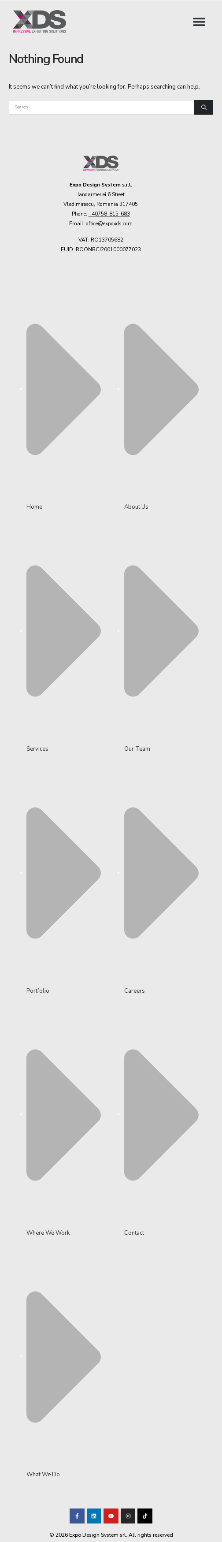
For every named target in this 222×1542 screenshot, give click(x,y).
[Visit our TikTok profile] (128, 1515)
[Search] (203, 107)
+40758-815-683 (109, 213)
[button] (199, 21)
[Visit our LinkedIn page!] (94, 1515)
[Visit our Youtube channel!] (111, 1515)
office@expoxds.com (109, 223)
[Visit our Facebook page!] (77, 1515)
